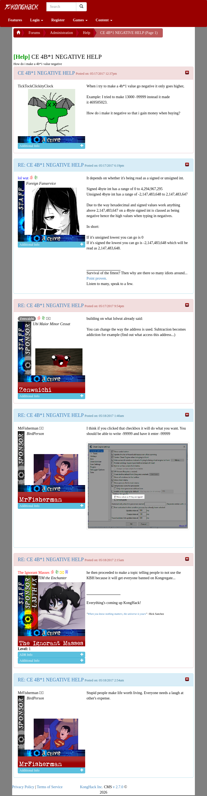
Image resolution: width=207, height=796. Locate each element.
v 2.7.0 (118, 787)
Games (80, 20)
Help (86, 33)
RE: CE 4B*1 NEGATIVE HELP (51, 165)
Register (58, 20)
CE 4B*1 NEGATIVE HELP (46, 73)
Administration (61, 33)
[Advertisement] (56, 44)
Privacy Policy (23, 787)
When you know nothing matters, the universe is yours (117, 613)
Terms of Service (50, 787)
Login (36, 20)
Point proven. (97, 278)
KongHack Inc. (91, 787)
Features (15, 20)
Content (104, 20)
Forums (34, 33)
